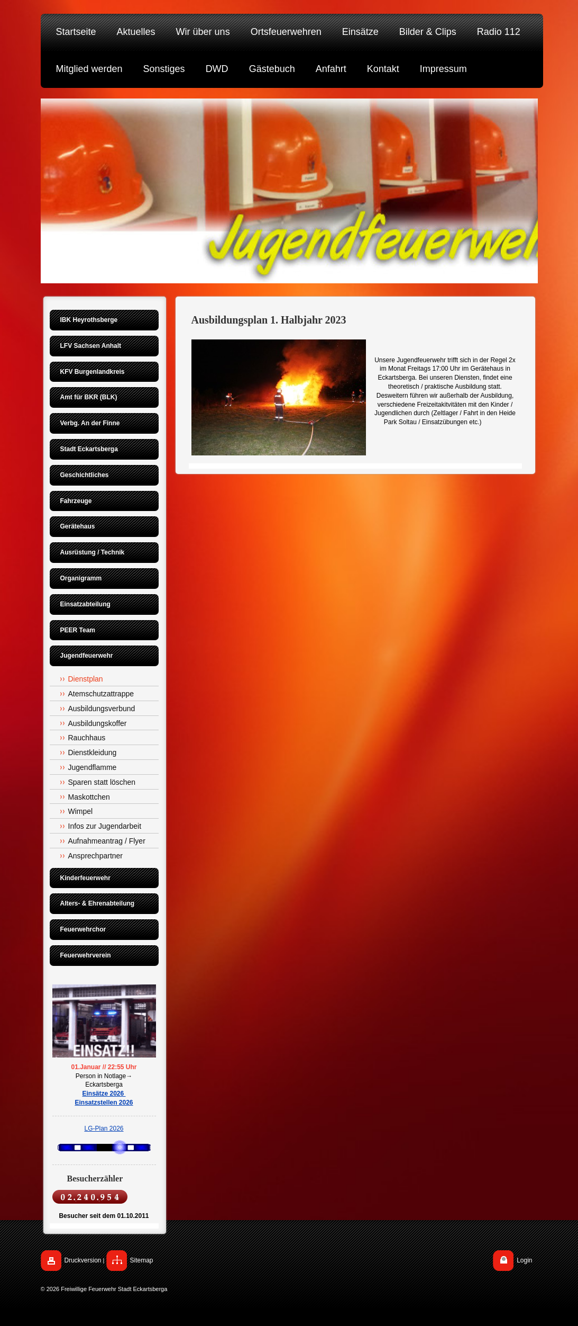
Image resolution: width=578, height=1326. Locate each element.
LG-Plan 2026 (103, 1128)
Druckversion (83, 1260)
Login (524, 1260)
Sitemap (141, 1260)
